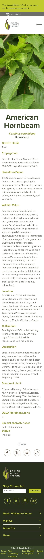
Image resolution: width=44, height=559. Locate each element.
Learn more (21, 8)
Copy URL (37, 452)
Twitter (17, 452)
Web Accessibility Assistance (13, 554)
